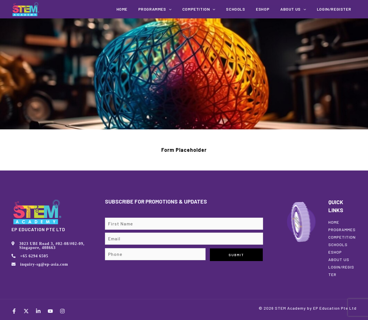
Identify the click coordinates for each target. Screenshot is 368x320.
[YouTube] (50, 311)
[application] (187, 9)
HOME (333, 222)
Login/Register (336, 9)
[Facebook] (14, 311)
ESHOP (335, 252)
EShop (271, 9)
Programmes (173, 9)
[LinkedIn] (38, 311)
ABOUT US (338, 259)
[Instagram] (62, 311)
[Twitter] (26, 311)
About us (298, 9)
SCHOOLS (338, 244)
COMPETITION (213, 9)
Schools (247, 9)
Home (143, 9)
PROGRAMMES (342, 229)
